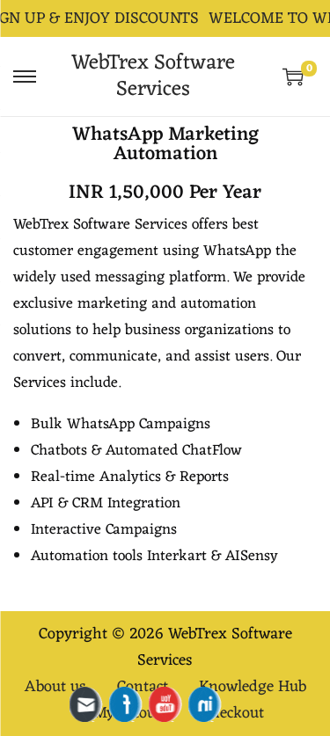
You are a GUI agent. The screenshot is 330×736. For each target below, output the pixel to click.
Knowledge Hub (252, 687)
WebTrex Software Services (153, 76)
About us (55, 687)
